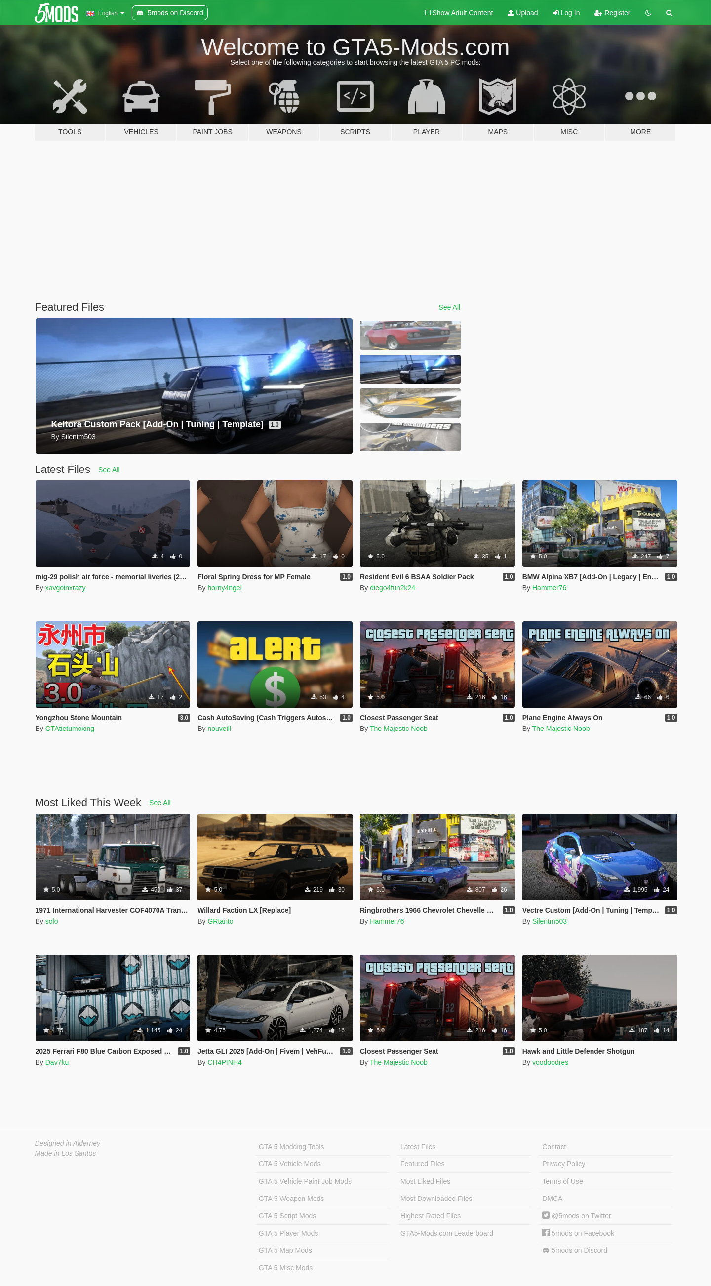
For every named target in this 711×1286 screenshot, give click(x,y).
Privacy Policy (563, 1164)
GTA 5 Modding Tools (291, 1147)
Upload (523, 13)
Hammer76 (549, 588)
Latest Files (418, 1147)
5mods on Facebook (578, 1233)
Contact (554, 1147)
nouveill (219, 728)
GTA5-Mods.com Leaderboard (446, 1233)
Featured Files (422, 1164)
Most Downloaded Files (436, 1198)
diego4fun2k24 (392, 588)
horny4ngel (224, 588)
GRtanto (220, 921)
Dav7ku (57, 1062)
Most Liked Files (425, 1181)
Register (612, 13)
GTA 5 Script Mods (287, 1216)
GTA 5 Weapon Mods (291, 1198)
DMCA (552, 1198)
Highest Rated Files (430, 1216)
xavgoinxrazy (65, 588)
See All (450, 307)
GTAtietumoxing (69, 728)
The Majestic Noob (399, 728)
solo (51, 921)
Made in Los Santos (65, 1153)
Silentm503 (549, 921)
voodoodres (550, 1062)
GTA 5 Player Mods (288, 1233)
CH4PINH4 (224, 1062)
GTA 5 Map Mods (285, 1250)
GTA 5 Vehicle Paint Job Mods (305, 1181)
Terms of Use (562, 1181)
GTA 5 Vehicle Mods (290, 1164)
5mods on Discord (574, 1250)
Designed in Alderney (68, 1143)
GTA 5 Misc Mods (286, 1268)
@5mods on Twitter (576, 1215)
